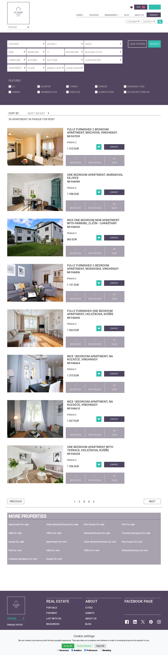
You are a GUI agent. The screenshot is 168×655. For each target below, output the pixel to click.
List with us (53, 618)
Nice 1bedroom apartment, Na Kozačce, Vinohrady (90, 358)
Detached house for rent (135, 550)
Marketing (105, 650)
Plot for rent (15, 550)
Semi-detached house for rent (100, 541)
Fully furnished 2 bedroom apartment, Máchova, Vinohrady (92, 131)
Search (154, 43)
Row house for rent (132, 541)
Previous (16, 501)
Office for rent (91, 550)
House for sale (16, 541)
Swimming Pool (49, 92)
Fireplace (75, 92)
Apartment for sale (19, 524)
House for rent (54, 558)
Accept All (68, 646)
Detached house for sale (97, 533)
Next (152, 501)
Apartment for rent (56, 541)
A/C (13, 86)
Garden (16, 92)
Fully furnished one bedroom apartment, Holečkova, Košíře (90, 312)
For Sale (51, 607)
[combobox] (18, 27)
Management (112, 15)
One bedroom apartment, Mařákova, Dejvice (95, 176)
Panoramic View (135, 86)
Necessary (63, 650)
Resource (94, 15)
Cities (89, 607)
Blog (126, 15)
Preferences (90, 650)
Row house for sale (94, 524)
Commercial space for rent (23, 558)
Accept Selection (84, 646)
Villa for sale (15, 533)
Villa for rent (53, 550)
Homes (80, 15)
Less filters (137, 43)
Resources (52, 624)
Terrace (102, 86)
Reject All (100, 646)
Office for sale (53, 533)
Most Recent (38, 113)
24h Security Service (138, 92)
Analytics (76, 650)
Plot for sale (128, 524)
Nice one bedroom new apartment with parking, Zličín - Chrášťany (93, 221)
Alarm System (106, 92)
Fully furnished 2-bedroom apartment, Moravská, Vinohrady (93, 267)
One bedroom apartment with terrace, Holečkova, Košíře (90, 448)
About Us (139, 15)
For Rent (51, 613)
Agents (89, 613)
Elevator (46, 86)
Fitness (74, 86)
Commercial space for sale (136, 533)
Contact (153, 15)
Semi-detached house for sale (62, 524)
